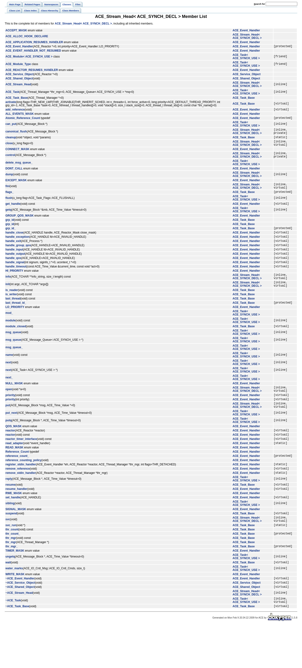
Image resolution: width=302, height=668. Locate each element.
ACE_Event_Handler (246, 30)
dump (9, 181)
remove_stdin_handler (20, 503)
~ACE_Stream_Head (19, 633)
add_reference (15, 110)
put (7, 430)
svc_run (10, 561)
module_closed (15, 347)
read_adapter (14, 471)
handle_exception (17, 248)
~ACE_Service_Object (20, 622)
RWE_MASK (13, 525)
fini (7, 194)
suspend (11, 547)
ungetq (10, 594)
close (9, 148)
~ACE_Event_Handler (19, 617)
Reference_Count (17, 480)
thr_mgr (10, 574)
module (10, 341)
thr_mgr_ (11, 583)
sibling (10, 536)
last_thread (13, 318)
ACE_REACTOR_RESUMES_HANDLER (31, 70)
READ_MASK (14, 475)
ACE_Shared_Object (19, 79)
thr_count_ (12, 570)
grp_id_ (10, 238)
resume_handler (16, 521)
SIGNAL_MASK (15, 542)
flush (8, 207)
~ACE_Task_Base (17, 648)
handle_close (14, 243)
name (9, 376)
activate (10, 102)
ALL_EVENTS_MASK (19, 115)
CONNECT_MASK (17, 154)
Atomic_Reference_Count (22, 120)
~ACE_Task (13, 641)
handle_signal (14, 278)
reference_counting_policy (23, 489)
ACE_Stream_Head (18, 85)
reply (8, 510)
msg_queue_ (14, 368)
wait (8, 600)
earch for (259, 4)
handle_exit (13, 253)
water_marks (14, 606)
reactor (10, 456)
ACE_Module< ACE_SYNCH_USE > (29, 57)
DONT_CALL (14, 175)
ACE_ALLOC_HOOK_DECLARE (26, 36)
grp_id (9, 229)
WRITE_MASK (15, 612)
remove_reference (17, 498)
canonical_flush (16, 134)
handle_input (14, 263)
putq (8, 445)
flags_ (9, 201)
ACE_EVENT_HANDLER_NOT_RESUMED (33, 51)
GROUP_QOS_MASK (19, 225)
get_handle (12, 213)
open (8, 411)
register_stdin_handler (20, 494)
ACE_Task (12, 92)
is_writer (11, 314)
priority (10, 418)
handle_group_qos (18, 258)
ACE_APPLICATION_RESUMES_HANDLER (34, 42)
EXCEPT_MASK (16, 187)
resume (10, 516)
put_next (11, 438)
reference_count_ (17, 484)
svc (7, 554)
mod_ (9, 333)
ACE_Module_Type (18, 64)
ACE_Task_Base (16, 98)
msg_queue (13, 353)
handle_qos (13, 273)
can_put (10, 126)
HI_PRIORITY (14, 287)
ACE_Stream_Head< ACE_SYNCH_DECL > (83, 23)
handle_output (15, 268)
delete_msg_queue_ (19, 169)
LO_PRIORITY (14, 327)
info (8, 294)
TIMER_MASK (14, 588)
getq (8, 219)
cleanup (10, 141)
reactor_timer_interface (21, 466)
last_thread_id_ (15, 323)
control (10, 161)
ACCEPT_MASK (16, 30)
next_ (9, 398)
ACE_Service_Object (19, 75)
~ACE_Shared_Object (20, 627)
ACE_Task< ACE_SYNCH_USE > (246, 57)
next (8, 383)
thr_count (11, 565)
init (7, 303)
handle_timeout (15, 283)
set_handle (12, 530)
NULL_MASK (14, 404)
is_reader (11, 309)
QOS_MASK (13, 451)
